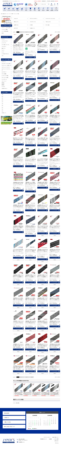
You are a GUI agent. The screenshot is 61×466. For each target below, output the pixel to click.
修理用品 (3, 82)
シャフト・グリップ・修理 (9, 13)
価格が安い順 (22, 32)
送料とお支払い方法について (9, 426)
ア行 (2, 94)
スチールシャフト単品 (5, 77)
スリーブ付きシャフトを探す (6, 25)
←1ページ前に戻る (16, 402)
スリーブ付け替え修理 (5, 31)
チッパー (3, 51)
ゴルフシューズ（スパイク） (6, 67)
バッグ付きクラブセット (5, 53)
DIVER (3, 33)
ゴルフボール (4, 61)
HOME (1, 13)
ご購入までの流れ (7, 422)
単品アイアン (3, 48)
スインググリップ (4, 79)
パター (3, 55)
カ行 (2, 96)
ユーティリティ (4, 42)
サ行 (2, 98)
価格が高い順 (27, 32)
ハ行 (2, 103)
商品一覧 (4, 13)
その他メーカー (4, 112)
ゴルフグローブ (4, 71)
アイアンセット (4, 46)
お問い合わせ (56, 440)
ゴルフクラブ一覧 (5, 37)
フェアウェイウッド (5, 40)
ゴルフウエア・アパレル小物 (6, 63)
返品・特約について (55, 437)
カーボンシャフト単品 (5, 75)
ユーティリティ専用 (4, 29)
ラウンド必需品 (4, 73)
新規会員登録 (6, 413)
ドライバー (3, 39)
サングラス (3, 86)
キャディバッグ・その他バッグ (6, 65)
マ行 (2, 105)
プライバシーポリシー (47, 437)
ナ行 (2, 101)
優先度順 (32, 32)
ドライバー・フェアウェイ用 (6, 27)
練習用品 (3, 84)
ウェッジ (3, 50)
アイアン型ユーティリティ (5, 44)
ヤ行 (2, 107)
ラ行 (2, 109)
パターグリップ (4, 81)
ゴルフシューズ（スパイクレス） (6, 69)
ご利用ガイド (6, 417)
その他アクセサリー (4, 88)
